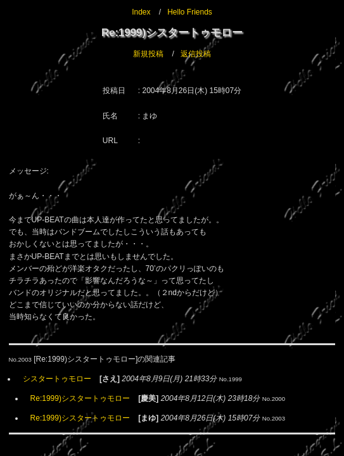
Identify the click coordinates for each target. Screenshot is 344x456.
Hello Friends (189, 12)
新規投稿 (148, 53)
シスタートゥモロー (57, 378)
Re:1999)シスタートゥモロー (80, 398)
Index (141, 12)
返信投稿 (196, 53)
